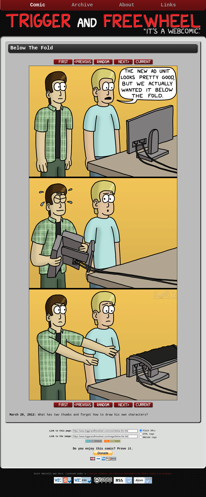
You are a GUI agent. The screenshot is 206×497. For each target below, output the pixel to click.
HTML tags (148, 434)
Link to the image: (60, 436)
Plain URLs (149, 431)
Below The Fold (31, 48)
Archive (82, 5)
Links (168, 5)
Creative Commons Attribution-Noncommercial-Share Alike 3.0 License (129, 474)
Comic (37, 5)
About (126, 5)
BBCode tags (150, 437)
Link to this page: (60, 431)
